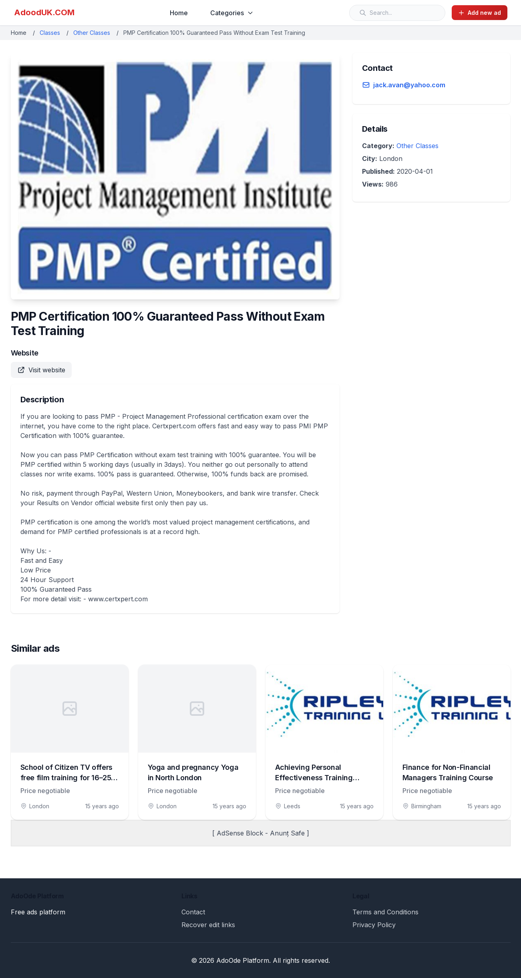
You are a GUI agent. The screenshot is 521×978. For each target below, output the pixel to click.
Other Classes (91, 32)
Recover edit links (208, 925)
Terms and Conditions (385, 912)
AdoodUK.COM (44, 12)
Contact (193, 912)
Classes (50, 32)
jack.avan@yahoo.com (409, 85)
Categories (231, 13)
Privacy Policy (374, 925)
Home (179, 13)
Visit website (41, 370)
